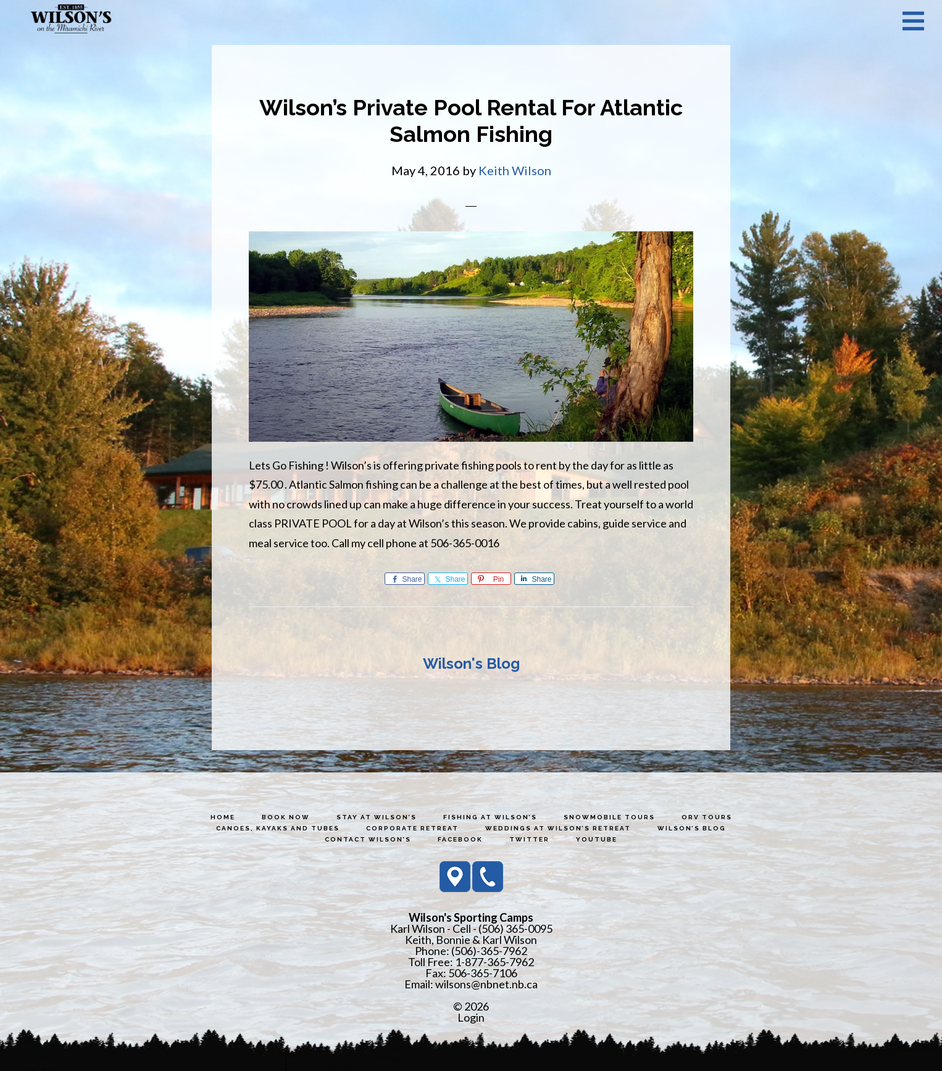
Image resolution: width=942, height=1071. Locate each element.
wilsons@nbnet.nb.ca (486, 984)
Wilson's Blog (471, 663)
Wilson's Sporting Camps (71, 20)
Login (471, 1017)
